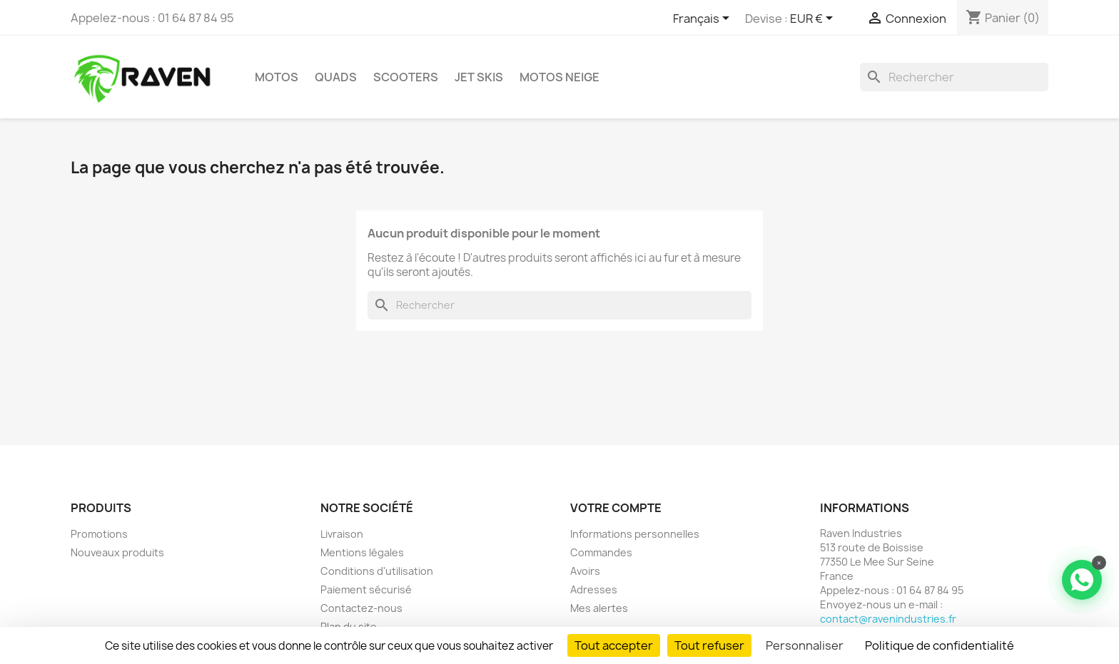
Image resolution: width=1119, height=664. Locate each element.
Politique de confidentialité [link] (939, 645)
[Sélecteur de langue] (703, 19)
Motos (276, 77)
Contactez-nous (361, 608)
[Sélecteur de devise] (814, 19)
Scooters (405, 77)
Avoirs (585, 571)
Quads (336, 77)
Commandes (601, 552)
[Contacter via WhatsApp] (1082, 580)
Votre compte (616, 508)
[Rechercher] (954, 77)
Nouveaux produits (117, 552)
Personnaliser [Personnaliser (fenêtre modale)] (805, 645)
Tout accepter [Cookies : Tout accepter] (613, 645)
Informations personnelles (634, 534)
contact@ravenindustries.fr (888, 618)
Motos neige (559, 77)
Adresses (593, 589)
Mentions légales (362, 552)
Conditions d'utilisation (376, 571)
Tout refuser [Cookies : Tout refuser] (709, 645)
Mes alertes (599, 608)
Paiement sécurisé (366, 589)
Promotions (99, 534)
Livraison (341, 534)
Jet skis (479, 77)
